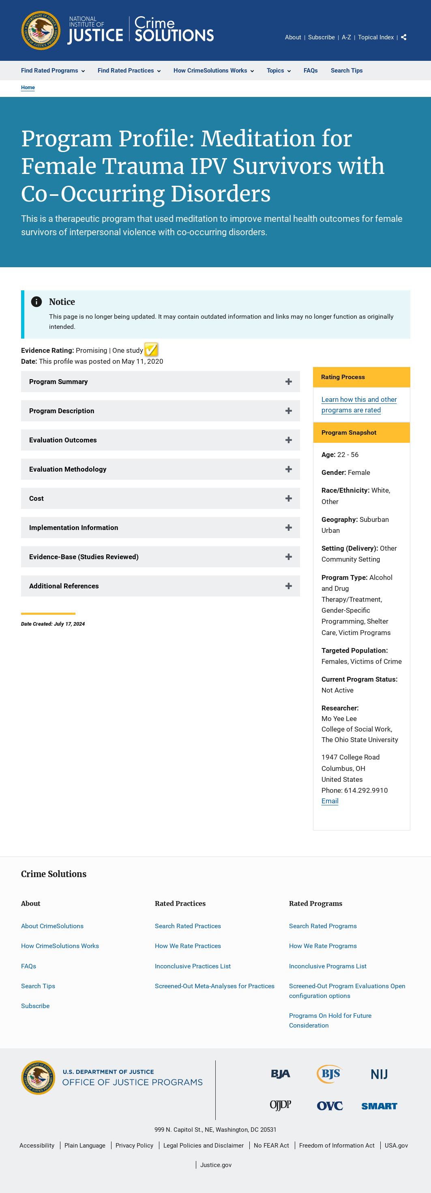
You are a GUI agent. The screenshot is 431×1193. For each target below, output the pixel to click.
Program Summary (58, 382)
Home (28, 87)
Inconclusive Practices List (193, 966)
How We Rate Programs (323, 946)
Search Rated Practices (188, 926)
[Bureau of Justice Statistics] (330, 1085)
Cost (36, 498)
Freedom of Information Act (337, 1145)
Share (410, 43)
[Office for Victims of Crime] (330, 1112)
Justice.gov (216, 1165)
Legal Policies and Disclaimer (203, 1145)
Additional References (64, 586)
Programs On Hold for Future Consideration (330, 1020)
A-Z (346, 37)
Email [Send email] (330, 801)
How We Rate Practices (188, 946)
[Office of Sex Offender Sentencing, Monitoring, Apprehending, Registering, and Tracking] (379, 1111)
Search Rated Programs (323, 926)
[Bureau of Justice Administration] (280, 1080)
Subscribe (321, 37)
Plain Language (84, 1145)
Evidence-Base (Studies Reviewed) (84, 557)
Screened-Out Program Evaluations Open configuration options (347, 991)
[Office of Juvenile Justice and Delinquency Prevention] (280, 1113)
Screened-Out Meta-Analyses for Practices (214, 986)
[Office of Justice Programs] (41, 30)
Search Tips (38, 986)
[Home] (140, 30)
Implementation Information (73, 528)
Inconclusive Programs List (328, 966)
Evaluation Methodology (68, 469)
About (293, 37)
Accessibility (36, 1145)
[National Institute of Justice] (379, 1080)
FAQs (28, 966)
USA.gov (396, 1145)
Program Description (61, 411)
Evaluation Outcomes (63, 440)
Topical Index (376, 37)
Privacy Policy (134, 1145)
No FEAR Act (271, 1145)
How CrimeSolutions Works (60, 946)
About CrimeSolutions (52, 926)
